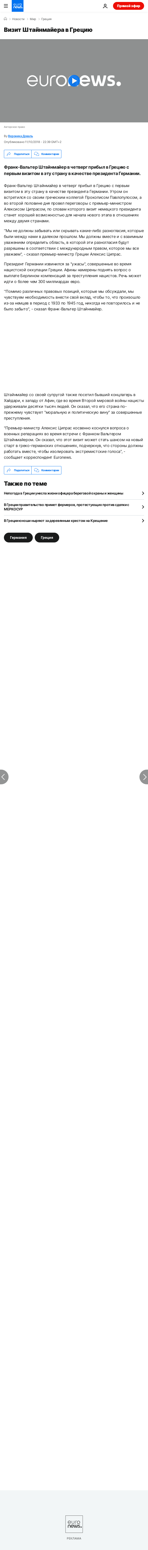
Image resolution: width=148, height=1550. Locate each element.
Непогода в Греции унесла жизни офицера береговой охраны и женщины (63, 493)
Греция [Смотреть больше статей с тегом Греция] (47, 537)
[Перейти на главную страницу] (17, 6)
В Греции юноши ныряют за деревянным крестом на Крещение (56, 520)
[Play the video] (74, 80)
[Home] (5, 19)
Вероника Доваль (20, 136)
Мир (33, 19)
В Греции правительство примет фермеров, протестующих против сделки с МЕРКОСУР (66, 507)
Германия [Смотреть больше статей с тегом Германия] (18, 537)
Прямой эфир (128, 6)
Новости (18, 19)
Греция (46, 19)
